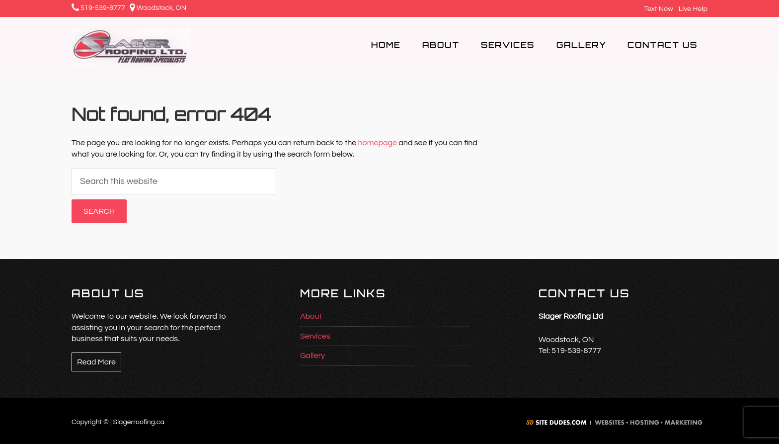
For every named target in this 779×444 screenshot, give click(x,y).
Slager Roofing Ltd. (150, 47)
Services (315, 336)
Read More (96, 362)
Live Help (691, 8)
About (310, 316)
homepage (377, 143)
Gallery (312, 355)
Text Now (657, 8)
